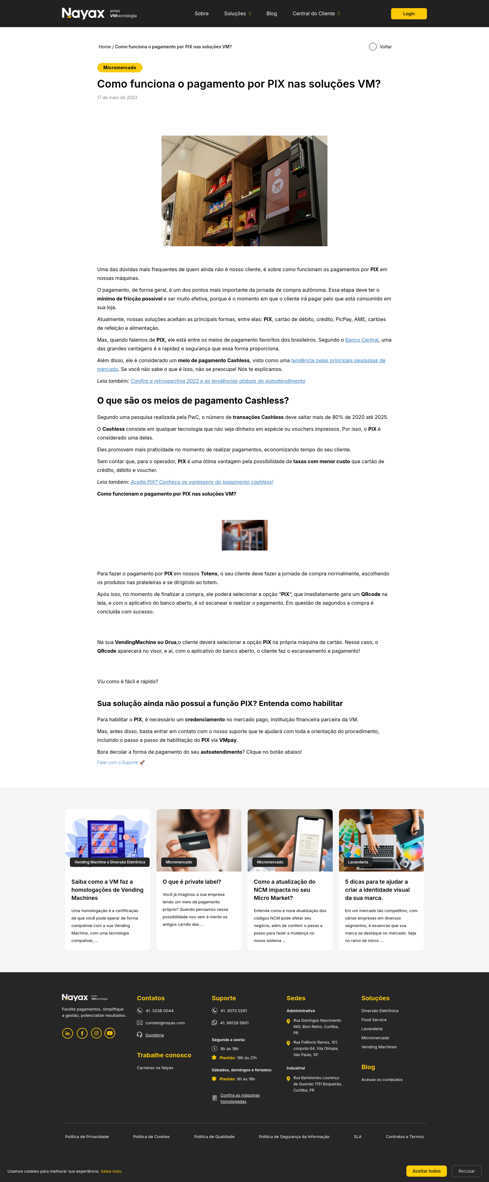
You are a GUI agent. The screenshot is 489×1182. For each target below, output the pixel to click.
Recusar (466, 1171)
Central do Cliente (314, 13)
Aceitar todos (427, 1171)
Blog (272, 13)
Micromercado (375, 1037)
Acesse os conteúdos (382, 1079)
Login (409, 13)
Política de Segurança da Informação (294, 1136)
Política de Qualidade (214, 1136)
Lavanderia (372, 1028)
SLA (358, 1136)
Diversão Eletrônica (380, 1010)
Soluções (235, 13)
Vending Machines (379, 1046)
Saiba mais (111, 1171)
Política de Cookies (151, 1136)
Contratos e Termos (405, 1136)
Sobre (202, 13)
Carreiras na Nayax (155, 1067)
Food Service (374, 1019)
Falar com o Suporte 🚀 (121, 762)
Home (105, 46)
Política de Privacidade (87, 1136)
